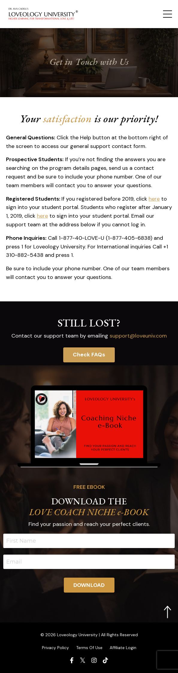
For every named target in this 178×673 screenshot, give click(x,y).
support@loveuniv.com (138, 335)
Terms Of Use (89, 647)
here (154, 198)
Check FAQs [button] (89, 354)
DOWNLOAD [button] (89, 585)
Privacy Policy (55, 647)
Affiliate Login (123, 647)
